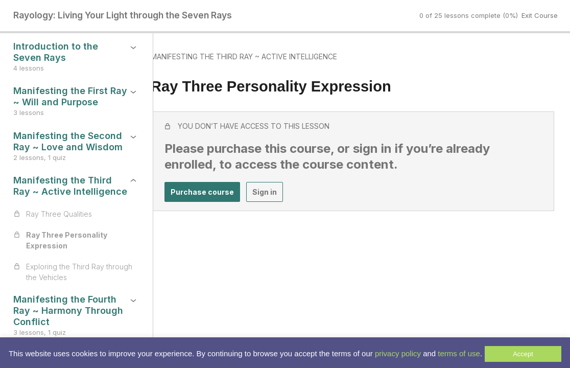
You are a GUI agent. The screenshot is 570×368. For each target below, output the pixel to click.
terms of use (459, 353)
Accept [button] (523, 354)
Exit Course (539, 15)
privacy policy (398, 353)
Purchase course (221, 194)
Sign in (283, 194)
